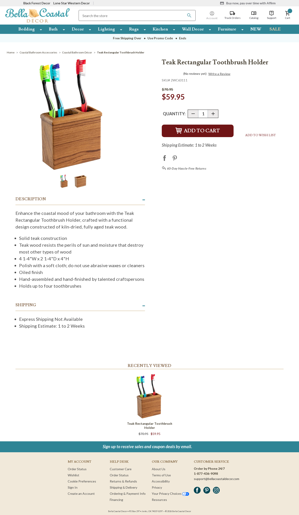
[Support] (271, 15)
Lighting (106, 29)
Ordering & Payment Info (128, 493)
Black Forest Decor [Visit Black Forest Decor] (36, 3)
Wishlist (73, 475)
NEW (255, 29)
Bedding (26, 29)
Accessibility (161, 481)
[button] (287, 15)
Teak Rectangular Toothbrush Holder (149, 426)
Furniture (227, 29)
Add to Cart (197, 131)
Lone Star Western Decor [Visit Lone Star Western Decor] (71, 3)
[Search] (189, 15)
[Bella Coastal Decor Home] (37, 15)
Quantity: (174, 114)
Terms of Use (161, 475)
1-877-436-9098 (206, 473)
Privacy (157, 487)
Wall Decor (193, 29)
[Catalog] (253, 15)
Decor (78, 29)
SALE (275, 29)
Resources (159, 500)
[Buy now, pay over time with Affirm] (248, 3)
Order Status (77, 469)
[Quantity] (203, 114)
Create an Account (81, 493)
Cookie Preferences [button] (82, 481)
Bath (53, 29)
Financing (116, 500)
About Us (158, 469)
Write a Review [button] (219, 73)
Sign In (72, 487)
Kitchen (160, 29)
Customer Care (121, 469)
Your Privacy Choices (170, 493)
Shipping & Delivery (123, 487)
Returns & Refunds (123, 481)
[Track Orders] (232, 15)
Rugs (134, 29)
